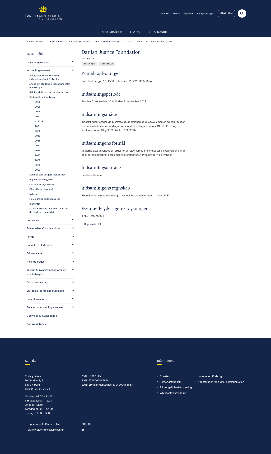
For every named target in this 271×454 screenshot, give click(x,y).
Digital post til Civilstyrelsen (44, 434)
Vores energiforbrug (210, 387)
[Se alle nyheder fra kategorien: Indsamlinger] (89, 64)
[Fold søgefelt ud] (242, 13)
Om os (135, 32)
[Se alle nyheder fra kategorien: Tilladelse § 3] (107, 64)
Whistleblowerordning (173, 403)
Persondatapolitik (170, 392)
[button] (72, 62)
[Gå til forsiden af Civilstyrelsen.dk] (43, 13)
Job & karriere (159, 32)
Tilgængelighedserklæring (174, 398)
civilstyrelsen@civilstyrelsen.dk (46, 440)
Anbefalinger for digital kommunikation (221, 392)
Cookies (165, 387)
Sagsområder (111, 32)
